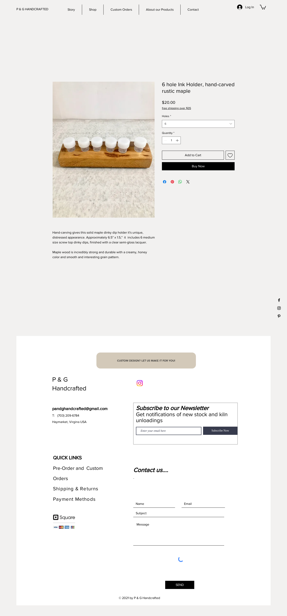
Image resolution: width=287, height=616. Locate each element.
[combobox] (198, 124)
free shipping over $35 (176, 108)
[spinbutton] (171, 140)
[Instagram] (140, 383)
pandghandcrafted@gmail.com (79, 408)
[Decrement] (165, 140)
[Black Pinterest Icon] (279, 316)
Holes (166, 116)
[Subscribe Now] (220, 431)
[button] (263, 6)
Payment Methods (74, 499)
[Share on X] (187, 181)
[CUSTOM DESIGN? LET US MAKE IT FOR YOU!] (146, 360)
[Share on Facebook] (164, 181)
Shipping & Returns (76, 488)
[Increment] (177, 140)
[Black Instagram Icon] (279, 308)
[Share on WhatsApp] (180, 181)
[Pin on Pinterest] (172, 181)
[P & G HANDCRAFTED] (36, 9)
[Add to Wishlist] (230, 155)
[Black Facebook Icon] (279, 300)
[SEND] (179, 585)
